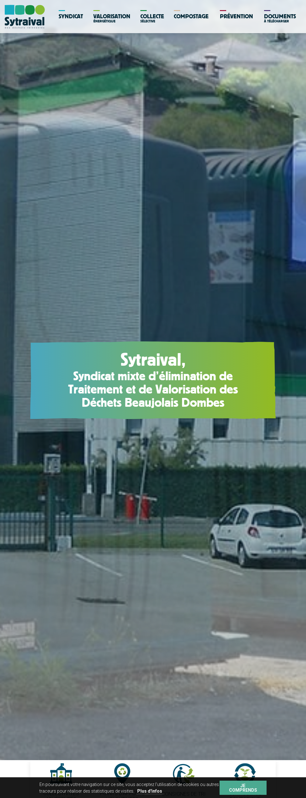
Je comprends (243, 788)
